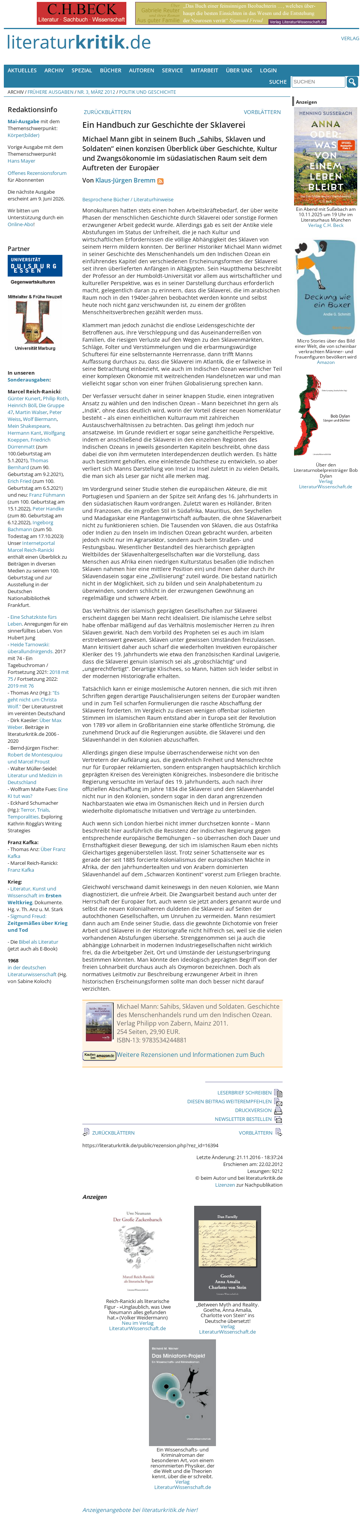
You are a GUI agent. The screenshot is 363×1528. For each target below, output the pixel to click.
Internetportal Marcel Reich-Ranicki (31, 546)
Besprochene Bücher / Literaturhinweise (127, 199)
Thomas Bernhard (28, 464)
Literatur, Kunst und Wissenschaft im (35, 895)
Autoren (141, 70)
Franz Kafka (21, 869)
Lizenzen (225, 1184)
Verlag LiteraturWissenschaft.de (227, 1329)
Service (172, 70)
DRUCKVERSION (259, 1110)
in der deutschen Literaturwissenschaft (32, 971)
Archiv (54, 70)
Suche (278, 81)
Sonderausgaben (28, 379)
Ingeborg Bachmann (30, 526)
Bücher (110, 70)
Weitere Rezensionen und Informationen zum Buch (191, 1054)
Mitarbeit (204, 70)
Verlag (350, 38)
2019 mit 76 (21, 685)
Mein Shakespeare (28, 425)
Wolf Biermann (40, 419)
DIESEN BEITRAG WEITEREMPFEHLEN (235, 1101)
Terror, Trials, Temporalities (29, 813)
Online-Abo (20, 224)
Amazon (326, 362)
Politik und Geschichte (147, 92)
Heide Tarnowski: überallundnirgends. (31, 648)
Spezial (82, 70)
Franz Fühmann (47, 494)
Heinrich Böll (22, 405)
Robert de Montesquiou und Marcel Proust (35, 758)
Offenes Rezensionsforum (37, 173)
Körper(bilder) (23, 135)
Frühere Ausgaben (51, 92)
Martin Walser (31, 412)
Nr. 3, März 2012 (96, 92)
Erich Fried (19, 481)
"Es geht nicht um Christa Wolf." (33, 699)
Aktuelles (22, 70)
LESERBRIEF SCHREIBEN (250, 1092)
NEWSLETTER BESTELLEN (249, 1118)
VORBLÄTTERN (263, 112)
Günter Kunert (24, 398)
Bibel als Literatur (38, 941)
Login (268, 70)
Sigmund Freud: (37, 923)
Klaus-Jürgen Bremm (125, 180)
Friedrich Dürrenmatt (29, 443)
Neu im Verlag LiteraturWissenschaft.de (137, 1325)
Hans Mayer (21, 160)
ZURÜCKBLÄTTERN (106, 112)
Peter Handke (48, 508)
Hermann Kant (24, 432)
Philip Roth (55, 398)
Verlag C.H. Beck (325, 225)
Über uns (239, 70)
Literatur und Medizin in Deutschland (35, 779)
